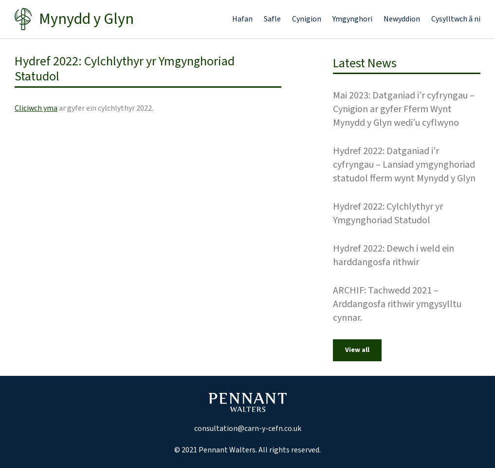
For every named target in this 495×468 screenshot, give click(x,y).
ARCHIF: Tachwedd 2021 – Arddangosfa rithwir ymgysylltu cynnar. (397, 304)
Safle (272, 19)
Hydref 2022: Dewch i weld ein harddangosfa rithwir (393, 255)
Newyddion (402, 19)
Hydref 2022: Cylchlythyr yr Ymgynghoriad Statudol (388, 213)
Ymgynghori (352, 19)
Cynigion (306, 19)
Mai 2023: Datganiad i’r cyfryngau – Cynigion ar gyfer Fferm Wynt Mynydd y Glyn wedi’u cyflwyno (404, 109)
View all (357, 350)
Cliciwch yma (36, 108)
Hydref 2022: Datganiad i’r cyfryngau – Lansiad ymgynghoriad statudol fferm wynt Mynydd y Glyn (404, 164)
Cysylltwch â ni (455, 19)
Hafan (242, 19)
